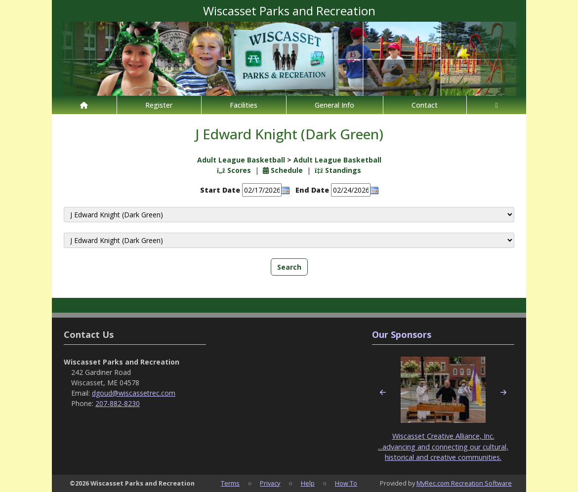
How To (346, 483)
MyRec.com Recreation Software (464, 483)
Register (158, 105)
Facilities (243, 105)
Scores (234, 170)
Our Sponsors (401, 334)
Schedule (283, 170)
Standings (338, 170)
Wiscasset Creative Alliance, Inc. (443, 436)
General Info (334, 105)
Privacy (270, 483)
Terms (230, 483)
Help (308, 483)
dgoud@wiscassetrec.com (133, 393)
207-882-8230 (117, 403)
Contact (425, 105)
